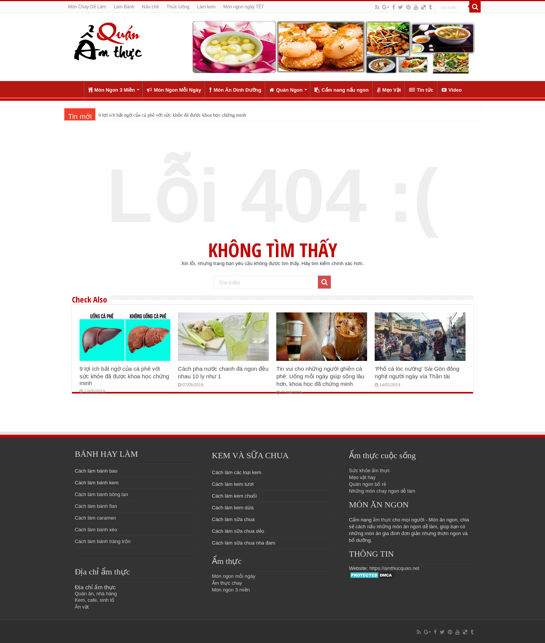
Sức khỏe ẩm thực (369, 470)
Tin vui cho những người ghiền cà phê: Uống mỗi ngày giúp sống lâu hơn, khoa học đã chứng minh (320, 376)
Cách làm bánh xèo (96, 529)
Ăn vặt (82, 607)
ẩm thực (382, 520)
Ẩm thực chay (227, 583)
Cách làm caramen (95, 518)
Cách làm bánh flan (96, 506)
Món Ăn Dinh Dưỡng (235, 90)
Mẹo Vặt (389, 90)
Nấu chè (150, 6)
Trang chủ (74, 89)
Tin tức (421, 90)
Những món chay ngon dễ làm (382, 491)
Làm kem (206, 6)
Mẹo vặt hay (362, 477)
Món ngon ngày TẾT (243, 6)
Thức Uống (178, 6)
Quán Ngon (285, 90)
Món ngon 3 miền (231, 590)
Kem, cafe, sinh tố (95, 600)
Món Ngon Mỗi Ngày (174, 90)
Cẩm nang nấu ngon (341, 90)
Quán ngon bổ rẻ (367, 484)
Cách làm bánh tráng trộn (103, 541)
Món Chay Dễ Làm (87, 6)
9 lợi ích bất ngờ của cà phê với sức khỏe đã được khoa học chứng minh (172, 115)
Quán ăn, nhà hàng (96, 593)
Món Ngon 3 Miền (112, 90)
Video (452, 90)
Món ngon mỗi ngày (233, 576)
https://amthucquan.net (394, 568)
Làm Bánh (124, 6)
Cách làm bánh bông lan (101, 494)
